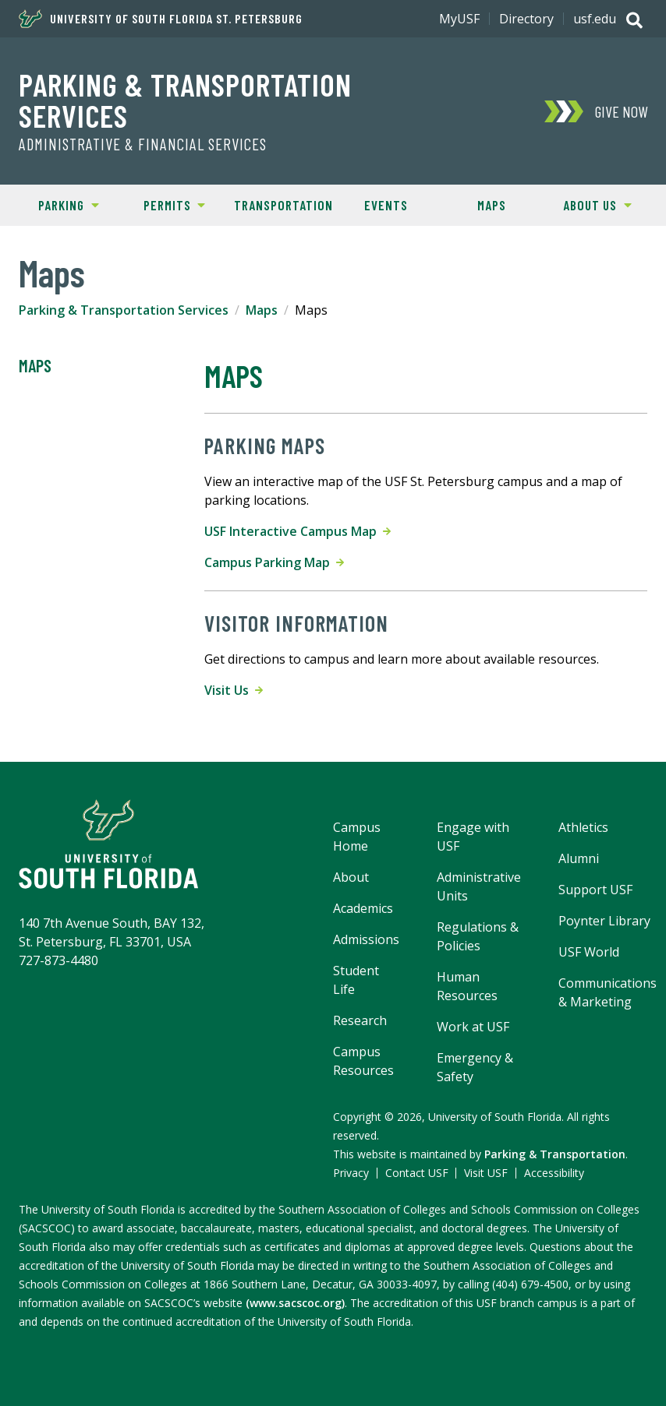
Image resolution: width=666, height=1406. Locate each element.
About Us (588, 204)
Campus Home (357, 837)
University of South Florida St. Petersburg (161, 18)
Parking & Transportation (554, 1154)
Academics (363, 908)
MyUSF (459, 18)
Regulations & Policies (478, 936)
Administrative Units (479, 886)
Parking (57, 204)
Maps (491, 205)
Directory (526, 18)
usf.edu (594, 18)
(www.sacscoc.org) (295, 1302)
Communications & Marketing (607, 992)
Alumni (578, 858)
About (351, 877)
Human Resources (467, 986)
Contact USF (416, 1172)
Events (386, 205)
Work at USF (473, 1026)
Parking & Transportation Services (185, 100)
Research (360, 1020)
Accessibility (554, 1172)
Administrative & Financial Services (143, 144)
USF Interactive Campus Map (297, 531)
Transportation (283, 205)
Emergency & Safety (475, 1067)
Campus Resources (363, 1061)
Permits (164, 204)
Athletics (583, 827)
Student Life (356, 980)
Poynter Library (604, 920)
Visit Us (233, 690)
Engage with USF (473, 837)
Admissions (366, 939)
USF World (588, 951)
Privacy (351, 1172)
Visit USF (486, 1172)
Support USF (595, 889)
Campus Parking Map (274, 562)
